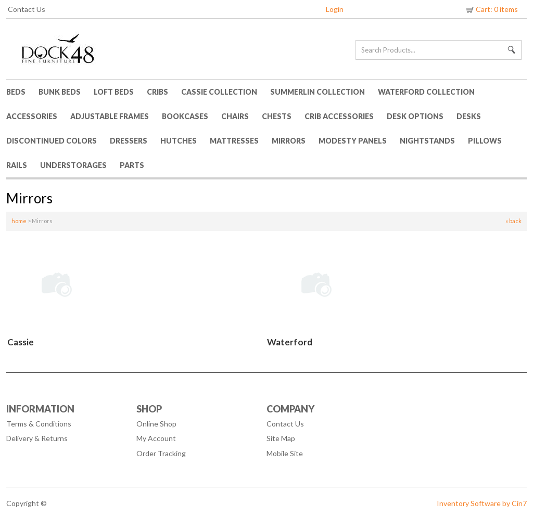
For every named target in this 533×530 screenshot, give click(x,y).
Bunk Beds (60, 91)
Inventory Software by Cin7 (482, 503)
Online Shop (156, 423)
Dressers (128, 140)
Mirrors (289, 140)
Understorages (73, 165)
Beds (16, 91)
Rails (16, 165)
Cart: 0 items (491, 9)
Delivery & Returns (37, 438)
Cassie (20, 342)
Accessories (31, 116)
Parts (132, 165)
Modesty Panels (353, 140)
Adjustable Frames (109, 116)
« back (513, 220)
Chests (276, 116)
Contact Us (26, 9)
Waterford (289, 342)
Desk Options (415, 116)
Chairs (235, 116)
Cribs (157, 91)
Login (335, 9)
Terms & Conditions (38, 423)
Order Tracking (161, 453)
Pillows (485, 140)
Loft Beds (114, 91)
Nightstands (427, 140)
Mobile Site (284, 453)
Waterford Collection (426, 91)
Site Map (280, 438)
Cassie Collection (219, 91)
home (19, 220)
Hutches (178, 140)
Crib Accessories (339, 116)
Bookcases (185, 116)
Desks (468, 116)
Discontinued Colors (51, 140)
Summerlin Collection (317, 91)
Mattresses (234, 140)
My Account (156, 438)
